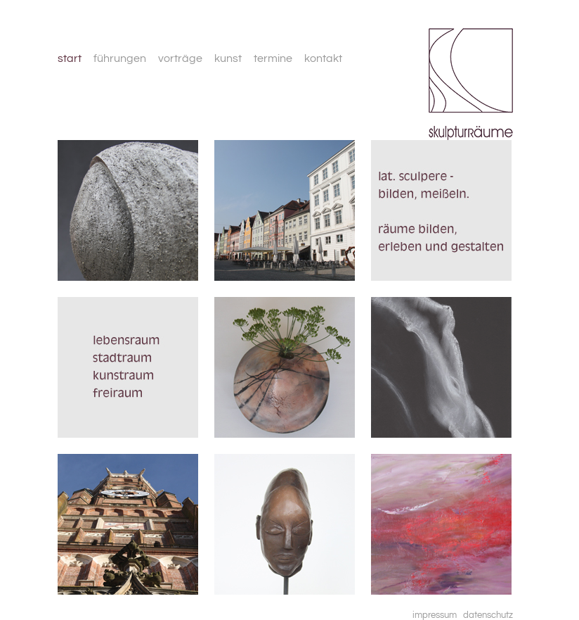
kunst (228, 58)
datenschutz (488, 615)
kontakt (323, 58)
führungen (119, 58)
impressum (434, 615)
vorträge (180, 58)
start (70, 58)
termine (273, 58)
